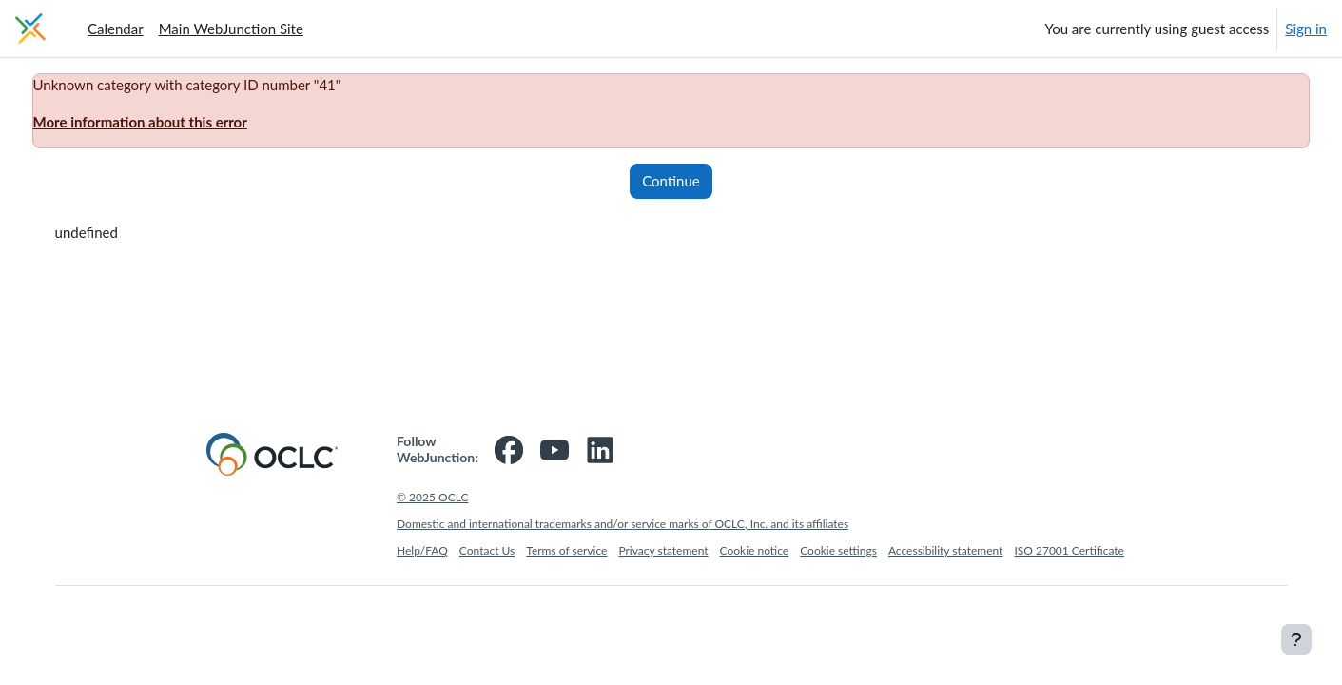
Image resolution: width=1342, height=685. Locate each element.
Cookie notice (754, 550)
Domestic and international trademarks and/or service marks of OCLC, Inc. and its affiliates (622, 524)
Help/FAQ (422, 550)
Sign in (1306, 28)
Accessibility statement (945, 550)
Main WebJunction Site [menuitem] (231, 28)
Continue (671, 180)
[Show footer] (1296, 639)
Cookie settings (838, 550)
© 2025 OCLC (432, 497)
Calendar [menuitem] (116, 28)
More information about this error (175, 121)
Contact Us (487, 550)
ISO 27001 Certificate (1069, 550)
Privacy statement (663, 550)
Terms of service (566, 550)
